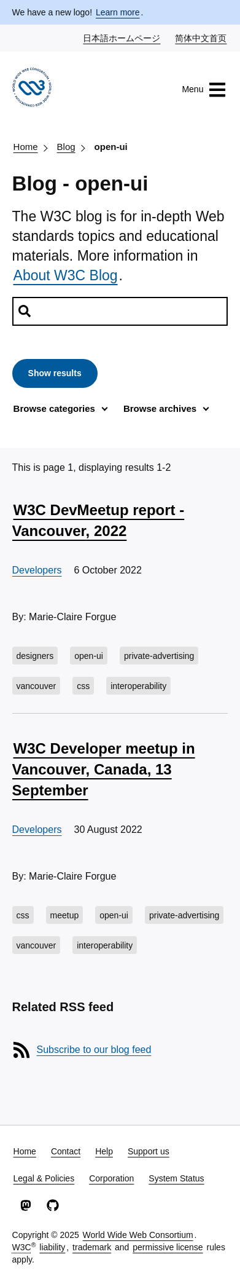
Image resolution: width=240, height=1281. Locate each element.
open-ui (111, 146)
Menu (204, 90)
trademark (91, 1247)
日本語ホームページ (122, 37)
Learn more (118, 12)
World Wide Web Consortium (138, 1235)
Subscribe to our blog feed (94, 1049)
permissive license (168, 1247)
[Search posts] (120, 311)
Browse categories (54, 408)
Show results (55, 373)
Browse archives (159, 408)
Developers (37, 570)
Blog (66, 146)
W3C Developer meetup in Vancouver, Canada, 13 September (103, 769)
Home (26, 146)
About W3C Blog (66, 275)
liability (52, 1247)
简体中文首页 (201, 37)
